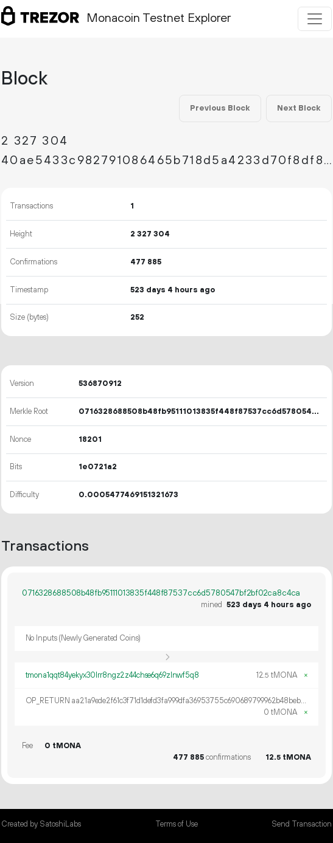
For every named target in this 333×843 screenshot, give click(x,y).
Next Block (298, 108)
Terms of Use (176, 824)
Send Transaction (302, 824)
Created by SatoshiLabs (41, 824)
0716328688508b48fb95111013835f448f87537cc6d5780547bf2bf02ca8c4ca (161, 593)
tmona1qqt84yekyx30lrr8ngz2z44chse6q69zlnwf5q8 (112, 675)
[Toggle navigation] (315, 19)
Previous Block (220, 108)
